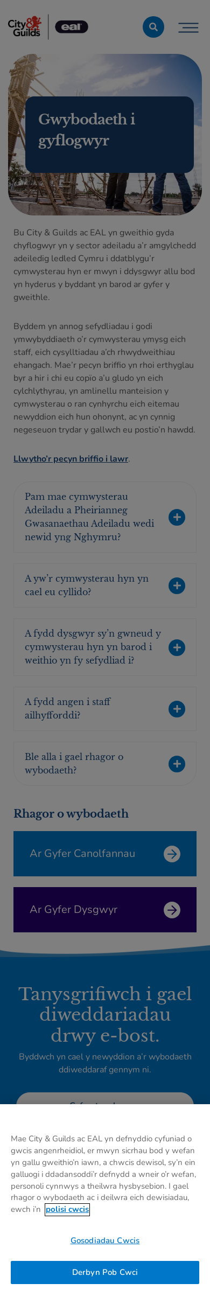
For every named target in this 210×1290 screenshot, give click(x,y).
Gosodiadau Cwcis (105, 1248)
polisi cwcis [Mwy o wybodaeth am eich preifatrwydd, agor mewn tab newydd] (67, 1217)
